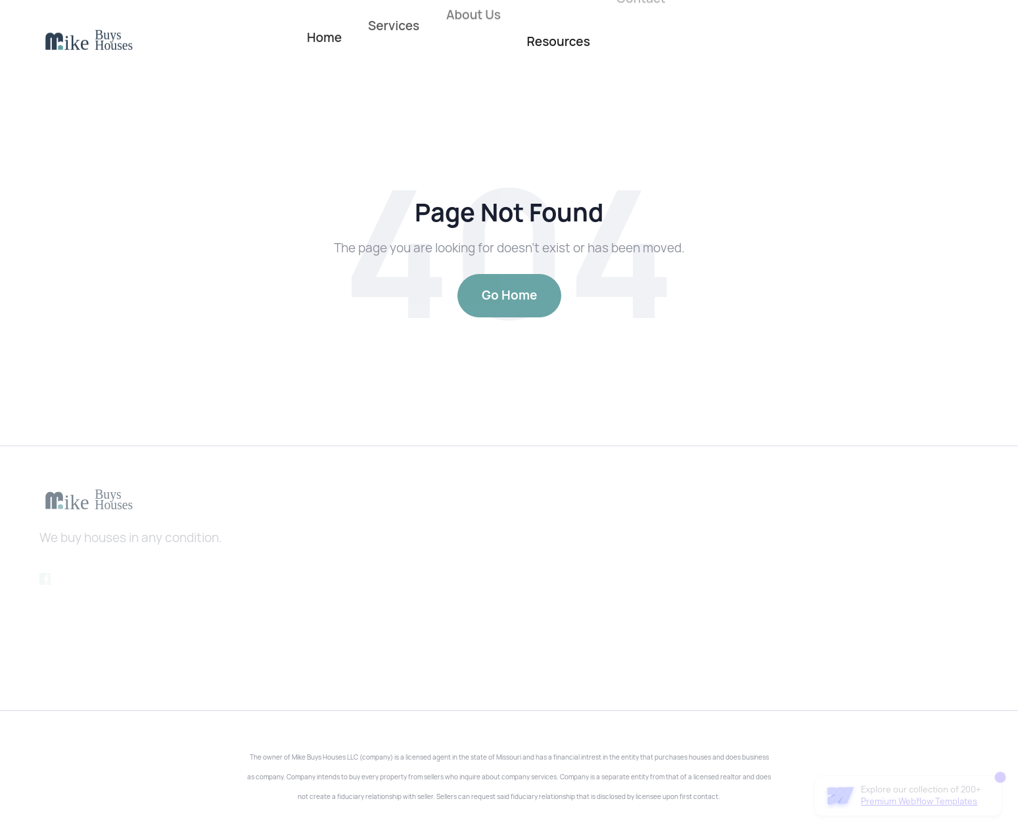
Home (324, 33)
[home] (88, 40)
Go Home (509, 295)
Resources (558, 41)
